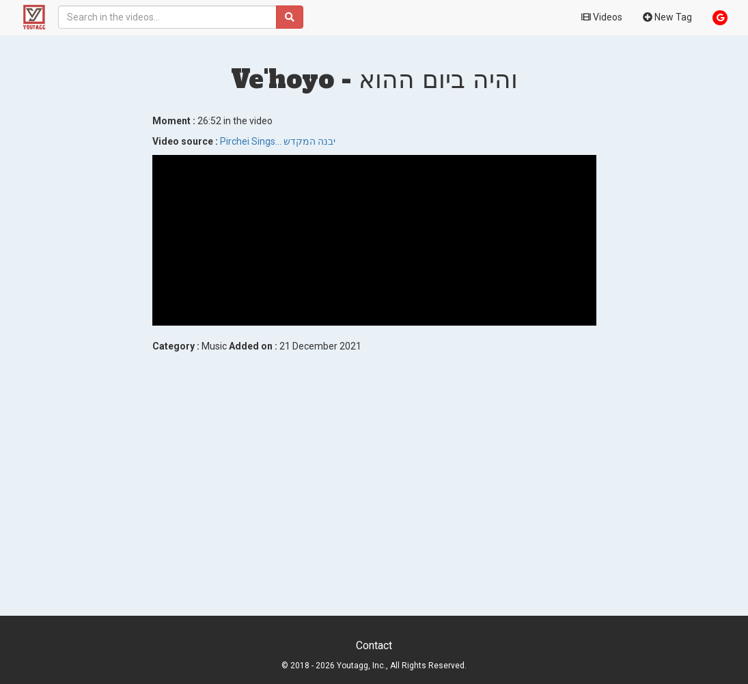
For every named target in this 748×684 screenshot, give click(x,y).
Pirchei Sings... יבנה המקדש (277, 141)
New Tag (667, 17)
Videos (601, 17)
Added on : (253, 346)
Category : (175, 346)
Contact (374, 645)
